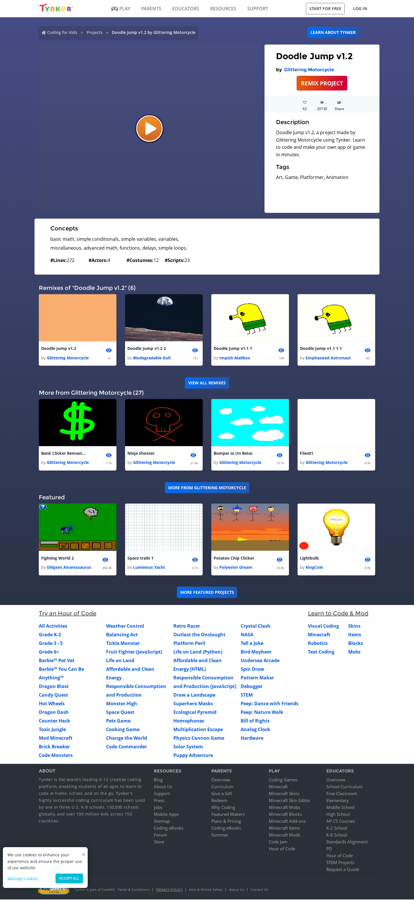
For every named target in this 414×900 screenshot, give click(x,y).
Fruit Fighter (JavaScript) (134, 653)
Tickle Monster (123, 644)
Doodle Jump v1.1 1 (233, 348)
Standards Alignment (347, 842)
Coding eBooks (168, 828)
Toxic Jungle (52, 730)
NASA (247, 635)
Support (162, 794)
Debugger (251, 687)
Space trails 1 (140, 558)
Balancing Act (122, 635)
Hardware (252, 739)
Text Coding (321, 653)
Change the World (126, 739)
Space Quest (120, 713)
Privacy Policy (169, 890)
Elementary (337, 801)
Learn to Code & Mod (338, 614)
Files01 (306, 453)
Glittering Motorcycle (309, 69)
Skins (354, 627)
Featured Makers (228, 815)
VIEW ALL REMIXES (207, 383)
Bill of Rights (255, 721)
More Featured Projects (207, 593)
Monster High (121, 704)
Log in (360, 8)
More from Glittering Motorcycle (207, 488)
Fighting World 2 (57, 558)
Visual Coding (323, 627)
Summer (219, 835)
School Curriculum (344, 787)
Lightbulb (309, 558)
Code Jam (278, 842)
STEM (247, 696)
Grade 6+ (49, 653)
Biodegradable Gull (151, 358)
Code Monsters (56, 756)
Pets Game (118, 721)
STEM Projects (340, 863)
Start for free (325, 8)
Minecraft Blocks (285, 815)
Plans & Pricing (226, 821)
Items (354, 635)
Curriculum (222, 787)
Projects (95, 32)
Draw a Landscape (194, 696)
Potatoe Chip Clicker (234, 558)
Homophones (188, 721)
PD (329, 849)
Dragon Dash (54, 713)
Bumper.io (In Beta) (233, 453)
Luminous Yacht (149, 568)
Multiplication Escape (198, 730)
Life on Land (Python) (197, 653)
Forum (160, 835)
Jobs (158, 808)
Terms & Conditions (134, 890)
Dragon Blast (54, 687)
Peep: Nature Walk (262, 713)
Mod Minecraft (55, 739)
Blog (158, 780)
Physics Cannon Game (198, 739)
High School (338, 815)
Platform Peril (189, 644)
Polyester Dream (235, 568)
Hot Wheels (52, 704)
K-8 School (336, 835)
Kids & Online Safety (206, 890)
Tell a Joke (252, 644)
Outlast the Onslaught (199, 635)
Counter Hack (54, 721)
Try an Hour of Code (67, 614)
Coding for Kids (62, 32)
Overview (220, 780)
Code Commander (126, 747)
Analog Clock (255, 730)
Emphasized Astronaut (328, 358)
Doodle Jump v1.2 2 (146, 348)
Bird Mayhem (256, 653)
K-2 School (336, 828)
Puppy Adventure (193, 756)
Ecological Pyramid (194, 713)
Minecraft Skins (284, 794)
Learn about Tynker (333, 32)
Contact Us (259, 890)
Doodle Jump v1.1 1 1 (321, 348)
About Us (163, 787)
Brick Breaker (54, 747)
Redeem (219, 801)
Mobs (354, 653)
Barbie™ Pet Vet (56, 661)
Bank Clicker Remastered (64, 453)
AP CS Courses (340, 821)
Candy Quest (53, 696)
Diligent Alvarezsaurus (69, 568)
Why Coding (223, 808)
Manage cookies (22, 878)
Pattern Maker (257, 678)
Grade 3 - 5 (51, 644)
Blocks (355, 644)
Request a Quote (342, 870)
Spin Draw (252, 670)
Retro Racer (186, 627)
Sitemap (162, 821)
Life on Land (120, 661)
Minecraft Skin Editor (289, 801)
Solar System (188, 747)
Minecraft (319, 635)
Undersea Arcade (260, 661)
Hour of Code (282, 849)
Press (159, 801)
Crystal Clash (256, 627)
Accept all (69, 878)
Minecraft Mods (284, 835)
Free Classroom (341, 794)
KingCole (314, 568)
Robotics (318, 644)
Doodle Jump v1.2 (58, 348)
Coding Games (283, 780)
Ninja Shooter (141, 453)
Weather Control (125, 627)
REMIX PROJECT (322, 83)
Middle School (340, 808)
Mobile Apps (166, 815)
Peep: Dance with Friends (269, 704)
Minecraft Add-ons (287, 821)
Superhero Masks (193, 704)
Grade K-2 (50, 635)
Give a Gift (221, 794)
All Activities (53, 627)
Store (159, 842)
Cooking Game (122, 730)
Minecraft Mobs (284, 808)
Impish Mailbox (234, 358)
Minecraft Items (284, 828)
